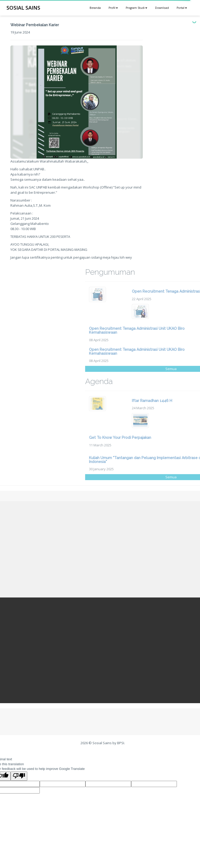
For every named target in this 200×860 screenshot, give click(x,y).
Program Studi (136, 8)
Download (162, 8)
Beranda (95, 8)
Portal (182, 8)
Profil (113, 8)
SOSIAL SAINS (23, 7)
